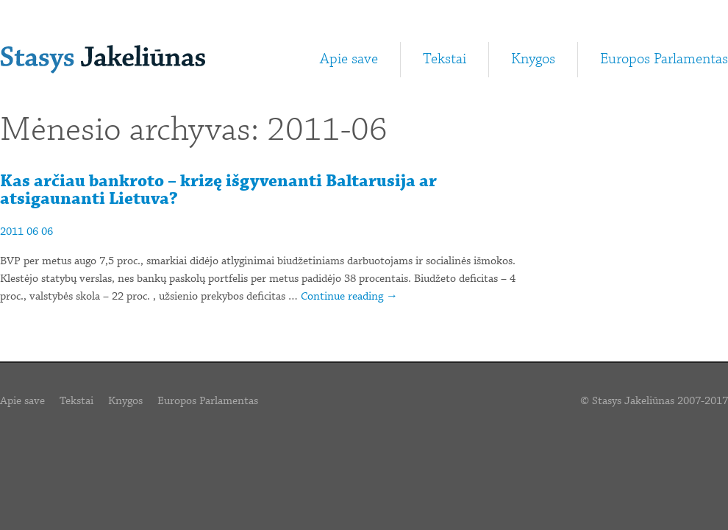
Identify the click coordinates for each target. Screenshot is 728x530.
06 (32, 232)
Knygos (533, 59)
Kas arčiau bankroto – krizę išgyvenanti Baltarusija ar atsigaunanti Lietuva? (218, 190)
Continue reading (349, 296)
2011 (12, 232)
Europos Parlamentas (664, 59)
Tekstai (444, 59)
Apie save (349, 59)
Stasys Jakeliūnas (102, 59)
